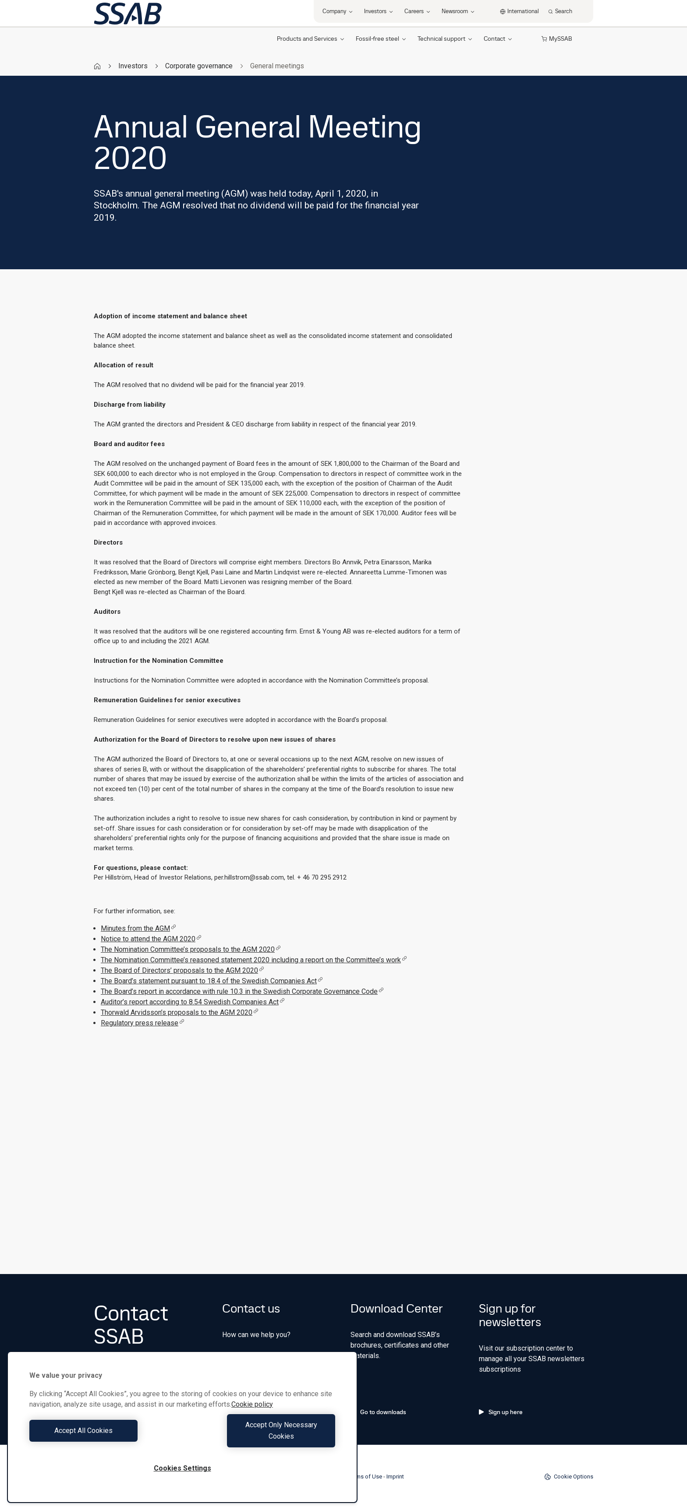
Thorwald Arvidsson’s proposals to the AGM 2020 (180, 1012)
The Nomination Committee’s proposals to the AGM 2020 (191, 949)
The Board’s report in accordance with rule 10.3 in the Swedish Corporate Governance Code (242, 991)
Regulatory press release (142, 1023)
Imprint (395, 1476)
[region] (182, 1432)
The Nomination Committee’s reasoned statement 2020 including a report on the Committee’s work (254, 960)
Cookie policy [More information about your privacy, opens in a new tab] (252, 1415)
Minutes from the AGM (138, 928)
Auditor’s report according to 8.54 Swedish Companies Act (193, 1002)
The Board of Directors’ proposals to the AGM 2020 (182, 970)
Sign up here (501, 1412)
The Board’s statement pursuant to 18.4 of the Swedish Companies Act (212, 981)
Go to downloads (378, 1412)
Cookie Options (568, 1476)
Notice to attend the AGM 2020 (151, 939)
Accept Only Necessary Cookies (261, 1436)
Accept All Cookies (103, 1436)
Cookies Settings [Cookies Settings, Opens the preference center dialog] (182, 1468)
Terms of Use (365, 1476)
